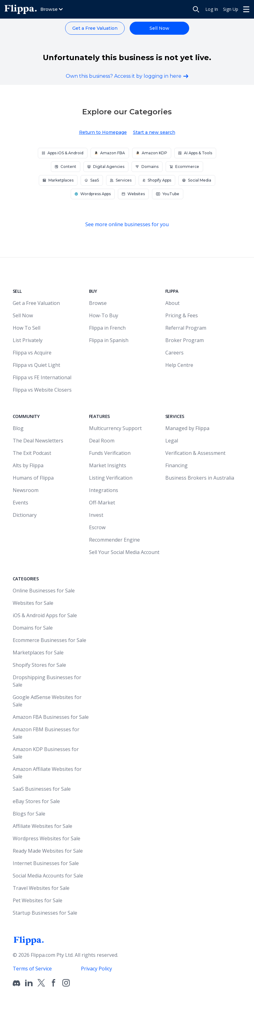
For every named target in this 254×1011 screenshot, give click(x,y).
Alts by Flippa (28, 465)
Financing (176, 465)
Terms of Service (32, 968)
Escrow (97, 527)
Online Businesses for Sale (44, 590)
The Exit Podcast (32, 453)
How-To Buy (103, 315)
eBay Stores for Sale (36, 801)
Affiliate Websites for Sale (42, 826)
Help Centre (179, 365)
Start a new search (154, 132)
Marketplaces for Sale (38, 652)
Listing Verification (110, 477)
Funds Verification (110, 453)
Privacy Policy (96, 968)
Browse (98, 303)
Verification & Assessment (195, 453)
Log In (211, 9)
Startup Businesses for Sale (45, 912)
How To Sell (26, 327)
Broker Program (184, 340)
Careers (174, 352)
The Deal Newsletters (38, 440)
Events (20, 502)
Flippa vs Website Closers (42, 389)
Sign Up (230, 9)
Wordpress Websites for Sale (46, 838)
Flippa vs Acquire (32, 352)
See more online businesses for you (127, 224)
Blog (18, 428)
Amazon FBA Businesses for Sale (51, 717)
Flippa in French (107, 327)
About (172, 303)
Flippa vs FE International (42, 377)
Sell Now (159, 28)
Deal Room (101, 440)
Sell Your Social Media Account (124, 552)
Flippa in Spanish (108, 340)
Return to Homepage (103, 132)
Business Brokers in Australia (199, 477)
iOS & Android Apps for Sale (45, 615)
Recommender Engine (114, 539)
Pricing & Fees (181, 315)
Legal (171, 440)
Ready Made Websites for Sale (48, 850)
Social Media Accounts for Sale (48, 875)
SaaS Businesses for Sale (42, 788)
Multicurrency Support (115, 428)
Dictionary (25, 515)
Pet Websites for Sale (37, 900)
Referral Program (185, 327)
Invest (96, 515)
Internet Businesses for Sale (46, 863)
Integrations (103, 490)
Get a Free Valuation (95, 28)
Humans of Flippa (33, 477)
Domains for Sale (33, 627)
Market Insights (107, 465)
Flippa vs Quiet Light (36, 365)
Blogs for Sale (29, 813)
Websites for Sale (33, 603)
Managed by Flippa (187, 428)
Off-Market (102, 502)
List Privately (27, 340)
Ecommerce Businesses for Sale (49, 640)
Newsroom (25, 490)
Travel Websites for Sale (41, 888)
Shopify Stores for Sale (39, 665)
